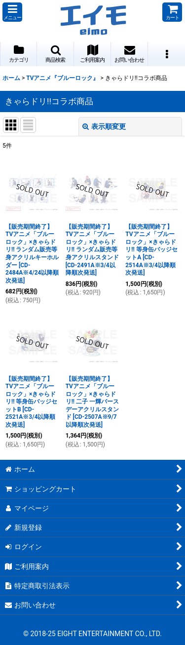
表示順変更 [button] (104, 126)
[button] (12, 12)
